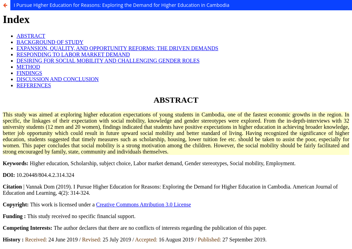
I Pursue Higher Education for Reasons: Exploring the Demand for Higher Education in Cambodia (121, 5)
